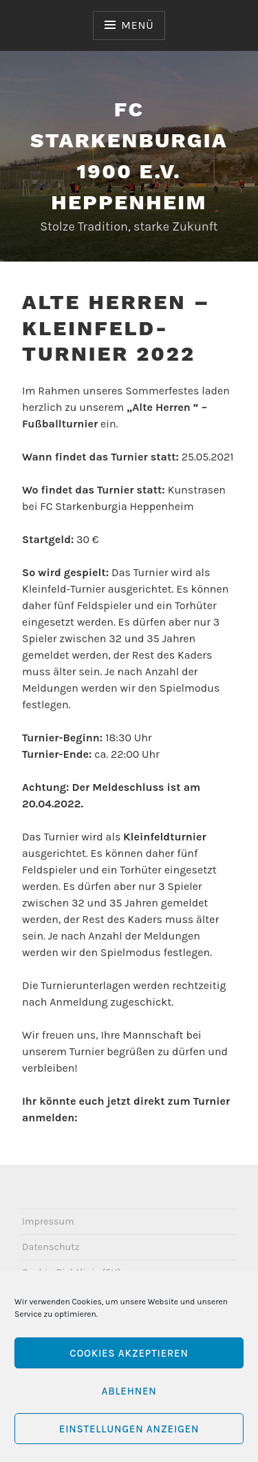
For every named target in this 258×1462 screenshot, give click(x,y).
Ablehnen (128, 1391)
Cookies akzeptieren (128, 1353)
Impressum (48, 1221)
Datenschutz (51, 1247)
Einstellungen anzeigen (129, 1429)
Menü (137, 25)
